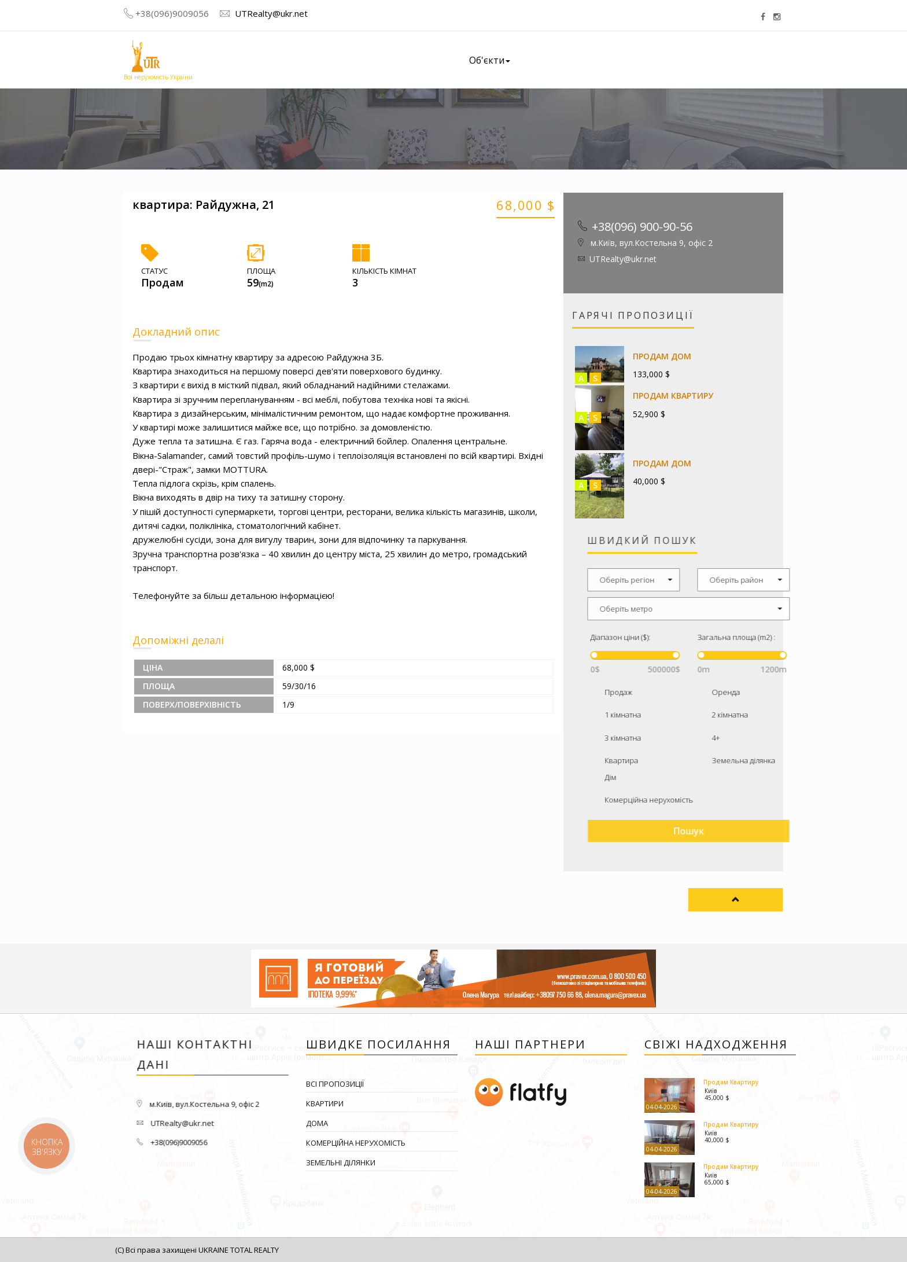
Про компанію (566, 59)
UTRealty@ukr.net (270, 13)
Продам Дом (662, 356)
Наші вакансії (653, 57)
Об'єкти (489, 60)
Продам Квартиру (673, 395)
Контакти (729, 52)
